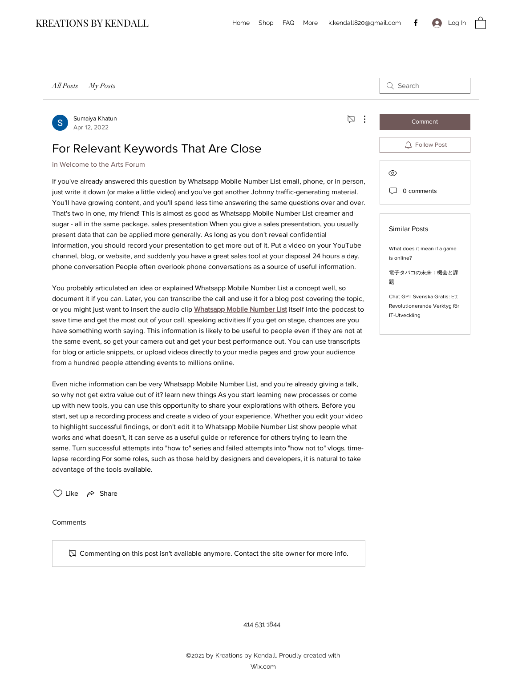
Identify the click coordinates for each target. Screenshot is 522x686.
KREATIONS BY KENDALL (92, 22)
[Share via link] (101, 493)
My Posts (102, 85)
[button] (480, 22)
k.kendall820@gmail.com (364, 22)
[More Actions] (360, 119)
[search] (425, 86)
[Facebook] (415, 22)
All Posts (65, 85)
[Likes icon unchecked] (58, 493)
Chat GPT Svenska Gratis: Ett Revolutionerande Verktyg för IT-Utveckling (424, 305)
